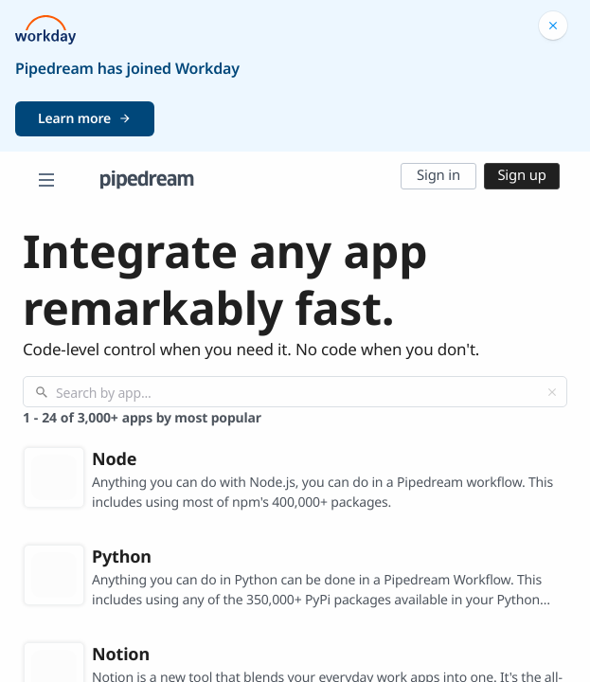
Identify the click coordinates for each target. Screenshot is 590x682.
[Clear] (552, 392)
